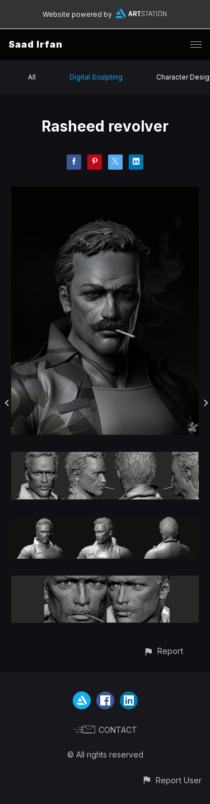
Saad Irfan (35, 44)
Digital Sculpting (96, 77)
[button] (163, 650)
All (32, 77)
